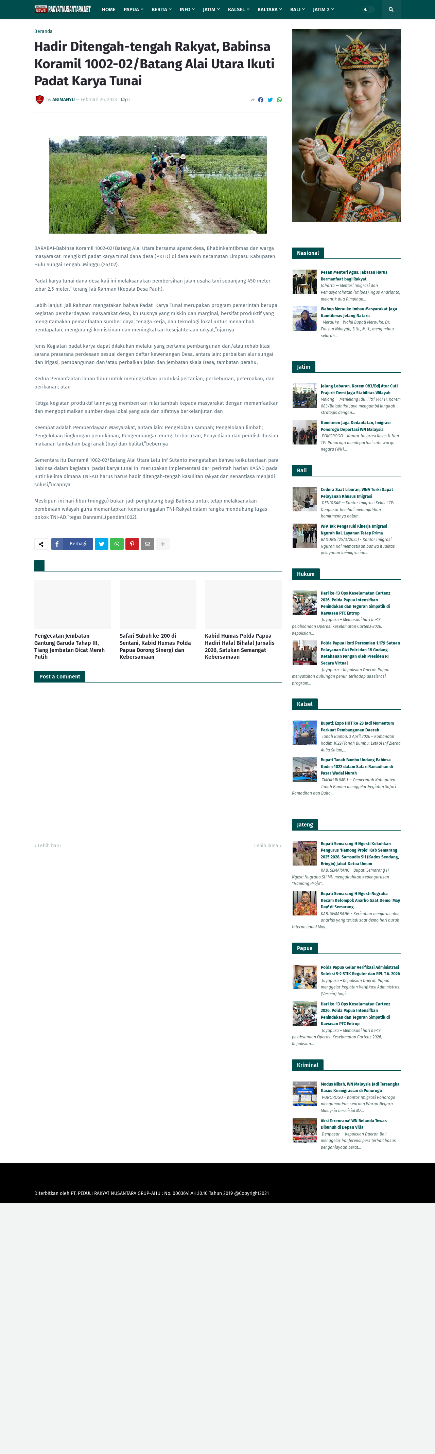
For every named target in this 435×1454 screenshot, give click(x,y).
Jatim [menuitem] (209, 9)
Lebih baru (49, 846)
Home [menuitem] (109, 9)
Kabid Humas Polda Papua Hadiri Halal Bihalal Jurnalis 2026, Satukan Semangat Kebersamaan (240, 646)
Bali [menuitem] (295, 9)
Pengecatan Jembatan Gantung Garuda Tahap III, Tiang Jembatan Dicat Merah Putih (69, 646)
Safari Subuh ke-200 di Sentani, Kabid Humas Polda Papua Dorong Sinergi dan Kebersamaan (155, 646)
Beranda (43, 31)
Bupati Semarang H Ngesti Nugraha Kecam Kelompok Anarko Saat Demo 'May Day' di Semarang (360, 900)
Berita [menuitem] (159, 9)
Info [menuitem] (185, 9)
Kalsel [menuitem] (236, 9)
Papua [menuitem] (131, 9)
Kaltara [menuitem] (268, 9)
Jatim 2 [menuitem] (321, 9)
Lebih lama (266, 846)
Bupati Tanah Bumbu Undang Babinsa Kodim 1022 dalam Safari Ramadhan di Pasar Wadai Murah (357, 767)
